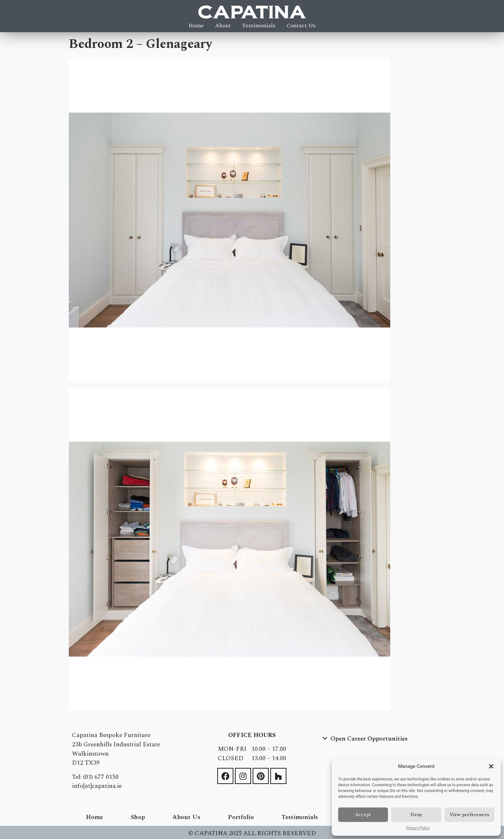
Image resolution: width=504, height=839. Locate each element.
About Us (186, 817)
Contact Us (301, 26)
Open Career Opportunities (369, 738)
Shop (137, 817)
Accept (363, 814)
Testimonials (258, 26)
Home (196, 26)
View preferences (469, 814)
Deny (416, 814)
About (223, 26)
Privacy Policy (418, 828)
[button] (491, 766)
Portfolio (241, 817)
